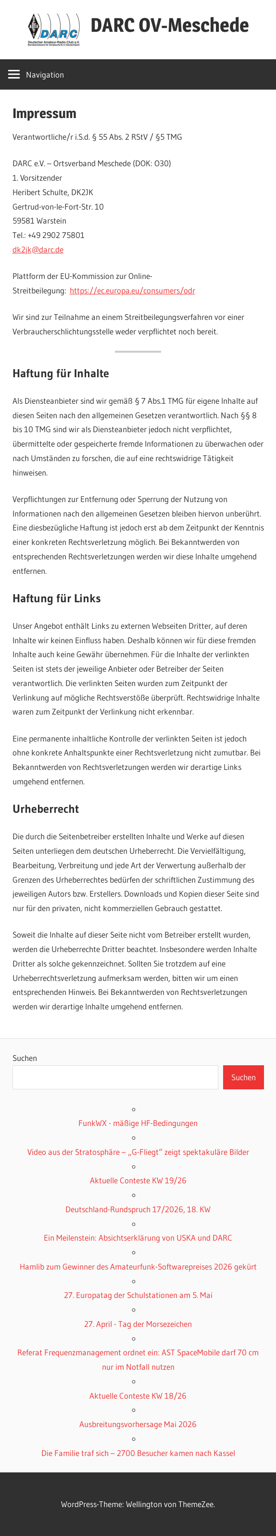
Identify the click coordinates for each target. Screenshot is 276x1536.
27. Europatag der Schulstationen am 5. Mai (138, 1295)
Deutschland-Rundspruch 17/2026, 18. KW (138, 1209)
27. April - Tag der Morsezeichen (138, 1324)
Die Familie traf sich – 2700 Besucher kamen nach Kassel (138, 1453)
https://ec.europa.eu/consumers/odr (132, 290)
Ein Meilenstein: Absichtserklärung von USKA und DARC (138, 1237)
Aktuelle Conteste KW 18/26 (138, 1395)
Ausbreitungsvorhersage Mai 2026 (138, 1424)
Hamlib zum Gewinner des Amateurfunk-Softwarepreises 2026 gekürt (138, 1266)
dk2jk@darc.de (38, 249)
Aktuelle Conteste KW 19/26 (138, 1180)
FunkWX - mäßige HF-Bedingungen (138, 1123)
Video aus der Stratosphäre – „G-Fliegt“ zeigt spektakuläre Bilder (138, 1152)
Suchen (25, 1058)
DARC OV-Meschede (169, 25)
